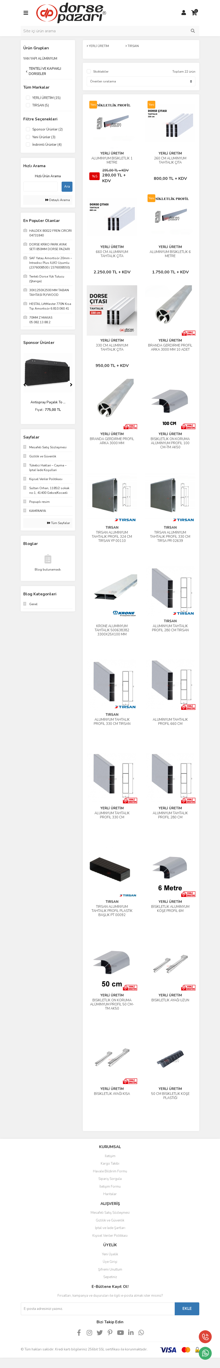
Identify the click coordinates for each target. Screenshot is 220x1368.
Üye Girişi (110, 1261)
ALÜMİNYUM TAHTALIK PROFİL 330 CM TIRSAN (112, 721)
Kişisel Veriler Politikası (110, 1235)
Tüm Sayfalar (58, 523)
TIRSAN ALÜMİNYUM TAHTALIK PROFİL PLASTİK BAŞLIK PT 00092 (112, 910)
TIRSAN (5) (40, 105)
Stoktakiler (100, 72)
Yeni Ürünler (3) (43, 137)
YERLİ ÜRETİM (112, 153)
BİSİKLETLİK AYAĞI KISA (112, 1094)
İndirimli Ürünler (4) (47, 144)
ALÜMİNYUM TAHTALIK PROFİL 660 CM (170, 721)
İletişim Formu (110, 1186)
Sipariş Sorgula (110, 1179)
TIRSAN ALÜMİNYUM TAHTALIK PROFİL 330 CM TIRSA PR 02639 (170, 536)
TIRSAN (112, 527)
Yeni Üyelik (110, 1254)
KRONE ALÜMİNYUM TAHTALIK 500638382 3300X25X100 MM (112, 630)
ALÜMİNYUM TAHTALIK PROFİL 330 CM (112, 815)
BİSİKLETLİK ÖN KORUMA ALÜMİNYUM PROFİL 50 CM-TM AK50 (112, 1004)
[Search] (110, 31)
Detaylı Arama (57, 200)
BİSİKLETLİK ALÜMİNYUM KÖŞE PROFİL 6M (170, 908)
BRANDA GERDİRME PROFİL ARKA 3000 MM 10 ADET (170, 347)
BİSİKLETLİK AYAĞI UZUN (170, 1000)
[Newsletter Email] (98, 1308)
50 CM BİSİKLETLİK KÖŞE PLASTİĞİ (170, 1096)
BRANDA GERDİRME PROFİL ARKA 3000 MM (112, 441)
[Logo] (71, 13)
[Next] (71, 384)
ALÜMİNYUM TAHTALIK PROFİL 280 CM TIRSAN (170, 628)
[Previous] (24, 384)
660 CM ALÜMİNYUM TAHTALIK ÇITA (112, 254)
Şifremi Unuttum (110, 1269)
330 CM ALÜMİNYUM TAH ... (48, 402)
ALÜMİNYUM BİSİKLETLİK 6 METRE (170, 254)
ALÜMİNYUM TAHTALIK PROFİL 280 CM (170, 815)
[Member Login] (183, 13)
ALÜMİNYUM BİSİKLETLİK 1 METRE (112, 160)
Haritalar (110, 1194)
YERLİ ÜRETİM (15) (46, 98)
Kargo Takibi (110, 1163)
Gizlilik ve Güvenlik (110, 1220)
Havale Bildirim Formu (110, 1171)
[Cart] (194, 13)
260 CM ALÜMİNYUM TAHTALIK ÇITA (170, 160)
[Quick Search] (40, 186)
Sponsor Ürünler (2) (47, 129)
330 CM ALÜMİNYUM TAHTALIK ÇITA (112, 347)
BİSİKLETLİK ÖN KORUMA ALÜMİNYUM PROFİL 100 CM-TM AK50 (170, 443)
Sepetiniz (110, 1277)
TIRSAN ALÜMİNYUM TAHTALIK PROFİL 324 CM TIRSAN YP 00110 (112, 536)
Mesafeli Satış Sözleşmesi (110, 1212)
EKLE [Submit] (187, 1308)
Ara (67, 186)
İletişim (110, 1156)
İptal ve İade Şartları (110, 1228)
